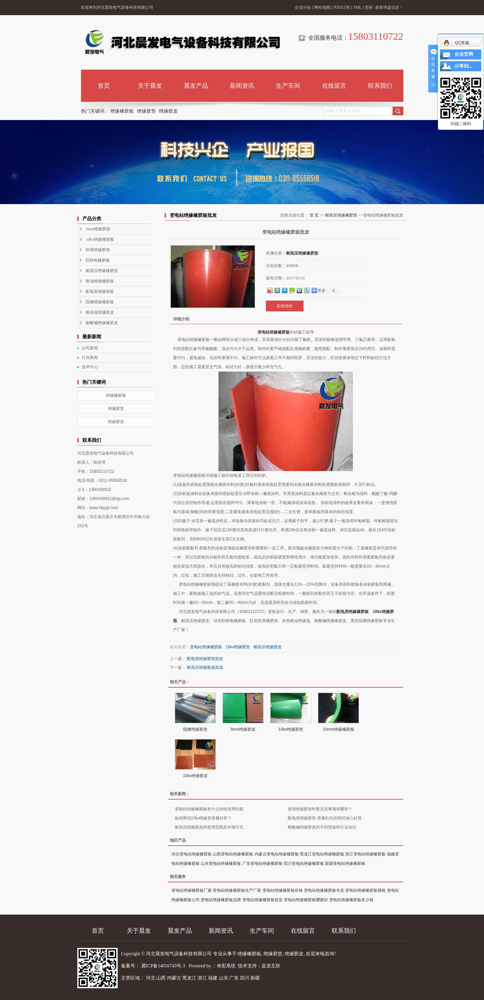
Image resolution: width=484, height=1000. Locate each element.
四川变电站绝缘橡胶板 (304, 863)
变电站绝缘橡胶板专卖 (324, 890)
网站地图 (322, 7)
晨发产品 (196, 85)
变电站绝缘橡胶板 (273, 332)
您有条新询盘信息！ (384, 7)
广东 (234, 977)
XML (357, 7)
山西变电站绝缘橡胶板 (233, 854)
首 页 (314, 215)
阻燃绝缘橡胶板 (100, 302)
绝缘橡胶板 (122, 111)
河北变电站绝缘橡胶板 (191, 854)
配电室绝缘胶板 (100, 291)
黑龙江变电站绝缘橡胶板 (322, 854)
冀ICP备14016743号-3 (164, 965)
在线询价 (285, 306)
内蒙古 (174, 977)
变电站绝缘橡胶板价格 (283, 890)
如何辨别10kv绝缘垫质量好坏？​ (203, 818)
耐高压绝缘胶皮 (267, 647)
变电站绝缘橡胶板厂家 (191, 890)
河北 (150, 977)
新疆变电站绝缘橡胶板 (345, 863)
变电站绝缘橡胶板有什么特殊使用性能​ (209, 809)
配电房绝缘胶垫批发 (205, 658)
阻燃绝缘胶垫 (195, 729)
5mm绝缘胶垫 (98, 229)
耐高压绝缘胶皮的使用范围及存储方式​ (209, 827)
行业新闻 (90, 357)
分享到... (463, 66)
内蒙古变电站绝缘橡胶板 (276, 854)
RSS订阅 (342, 7)
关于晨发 (150, 85)
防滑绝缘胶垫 (98, 249)
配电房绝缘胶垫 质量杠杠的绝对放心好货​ (324, 818)
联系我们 (380, 85)
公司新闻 (90, 348)
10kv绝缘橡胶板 (100, 239)
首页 (104, 85)
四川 (244, 977)
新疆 (255, 977)
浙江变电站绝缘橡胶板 (365, 854)
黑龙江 (189, 977)
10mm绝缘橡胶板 (338, 729)
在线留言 (334, 85)
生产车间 (288, 85)
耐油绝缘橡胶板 (100, 281)
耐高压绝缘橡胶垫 (102, 270)
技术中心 (90, 366)
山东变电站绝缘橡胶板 (221, 863)
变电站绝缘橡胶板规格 (365, 890)
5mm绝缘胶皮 (243, 729)
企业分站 (303, 7)
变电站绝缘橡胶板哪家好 (306, 899)
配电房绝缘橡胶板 (352, 611)
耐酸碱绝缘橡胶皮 (102, 322)
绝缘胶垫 (146, 111)
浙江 (202, 977)
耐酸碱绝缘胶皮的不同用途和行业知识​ (322, 827)
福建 (212, 977)
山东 (223, 977)
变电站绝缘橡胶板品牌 (221, 899)
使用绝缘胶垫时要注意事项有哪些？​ (320, 809)
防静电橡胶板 (98, 260)
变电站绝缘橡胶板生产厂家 (237, 890)
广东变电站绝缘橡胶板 (262, 863)
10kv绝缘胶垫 (238, 647)
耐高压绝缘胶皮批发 (205, 667)
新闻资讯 (242, 85)
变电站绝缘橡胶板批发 (262, 899)
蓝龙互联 (270, 965)
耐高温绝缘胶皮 (100, 312)
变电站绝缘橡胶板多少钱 (351, 899)
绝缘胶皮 (168, 111)
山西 (161, 977)
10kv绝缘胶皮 (195, 775)
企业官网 (463, 54)
